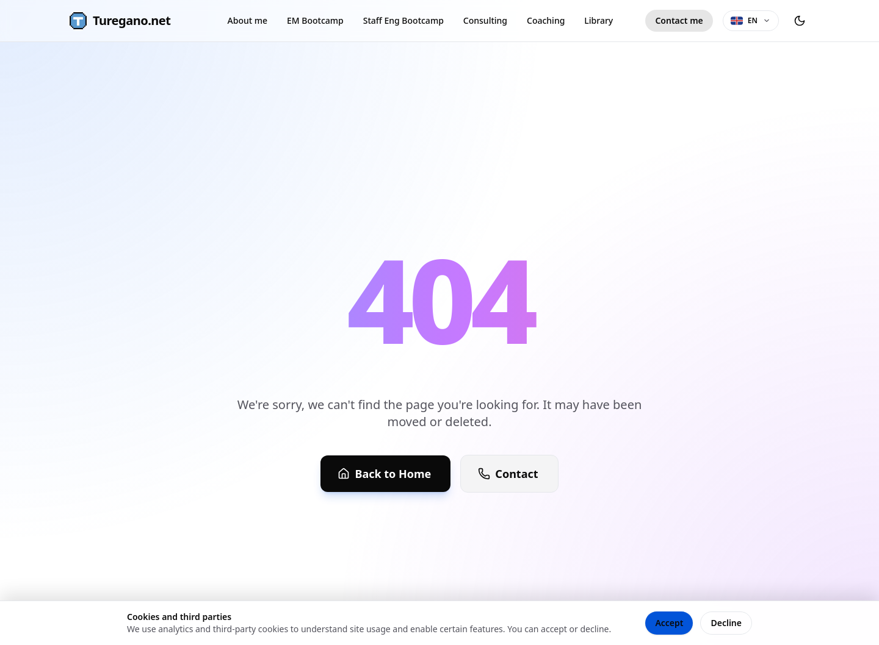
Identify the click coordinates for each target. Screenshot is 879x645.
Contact (508, 473)
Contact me (679, 20)
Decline (726, 623)
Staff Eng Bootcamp (403, 20)
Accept (669, 623)
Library (598, 20)
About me (247, 20)
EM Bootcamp (315, 20)
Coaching (546, 20)
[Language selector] (751, 20)
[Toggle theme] (800, 21)
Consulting (485, 20)
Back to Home (384, 473)
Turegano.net (119, 20)
